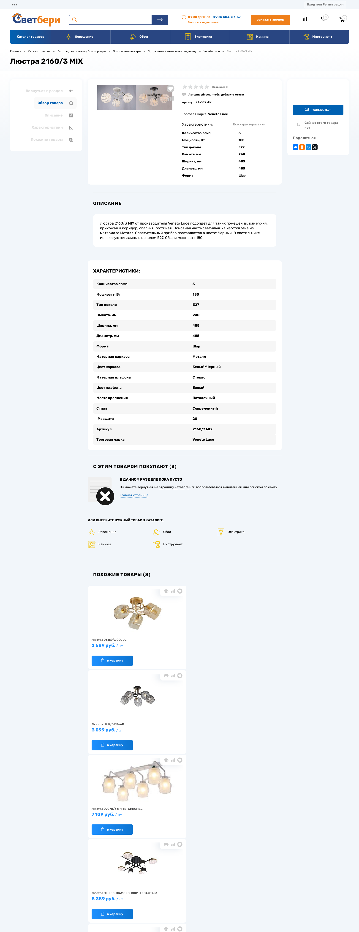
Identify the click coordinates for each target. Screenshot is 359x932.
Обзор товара (55, 103)
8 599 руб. (112, 727)
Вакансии (174, 4)
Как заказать (106, 899)
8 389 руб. (257, 642)
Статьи (198, 4)
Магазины (18, 4)
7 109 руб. (208, 642)
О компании (47, 4)
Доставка (75, 4)
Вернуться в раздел (49, 91)
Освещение (79, 36)
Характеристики (52, 127)
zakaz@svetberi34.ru (281, 897)
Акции (122, 4)
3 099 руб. (160, 642)
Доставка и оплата (147, 877)
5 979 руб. (208, 727)
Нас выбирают (107, 885)
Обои (139, 36)
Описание (59, 115)
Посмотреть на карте (282, 871)
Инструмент (317, 36)
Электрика (198, 36)
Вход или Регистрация (325, 4)
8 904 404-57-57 (227, 17)
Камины (257, 36)
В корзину (107, 655)
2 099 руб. (160, 727)
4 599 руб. (257, 727)
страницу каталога (174, 482)
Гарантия (104, 892)
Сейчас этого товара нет (321, 125)
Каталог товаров (30, 37)
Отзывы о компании (184, 877)
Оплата (100, 4)
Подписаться (318, 109)
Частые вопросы (109, 906)
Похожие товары (52, 139)
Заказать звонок (270, 19)
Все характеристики (249, 124)
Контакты (147, 4)
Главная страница (134, 490)
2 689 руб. (112, 642)
